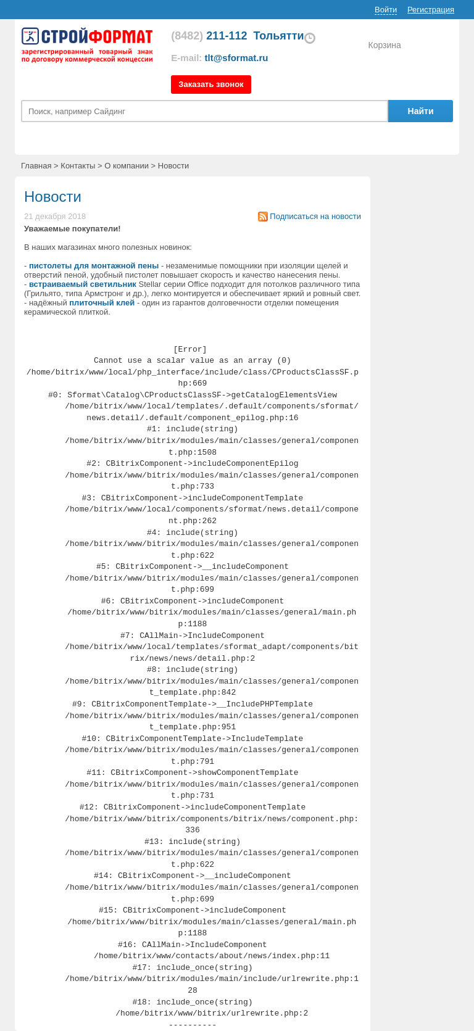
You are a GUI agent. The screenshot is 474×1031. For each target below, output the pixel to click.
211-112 (209, 36)
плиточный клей (102, 302)
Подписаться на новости (315, 216)
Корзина (384, 45)
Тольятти (278, 36)
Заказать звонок (210, 84)
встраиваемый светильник (82, 284)
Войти (386, 9)
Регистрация (430, 9)
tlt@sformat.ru (236, 57)
